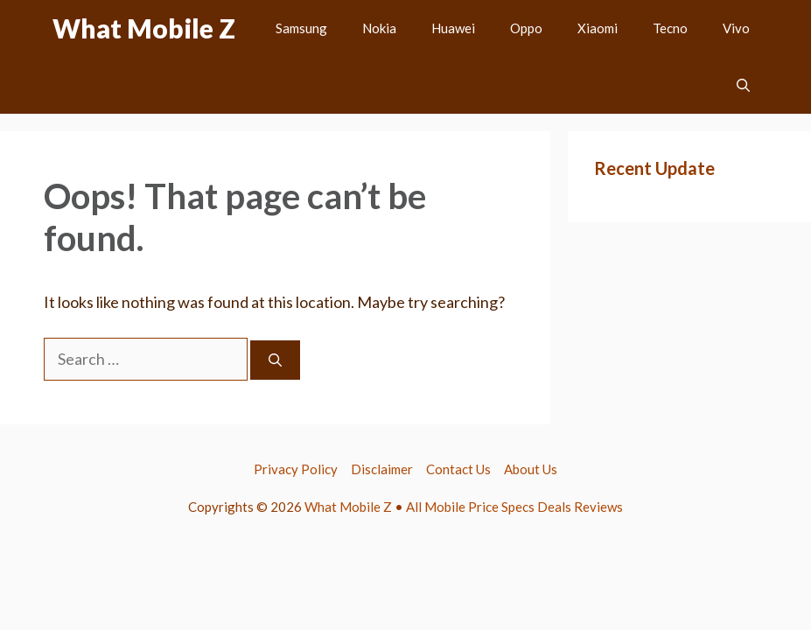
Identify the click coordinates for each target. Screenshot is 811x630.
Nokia (379, 28)
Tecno (670, 28)
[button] (743, 85)
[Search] (275, 360)
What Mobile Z (143, 28)
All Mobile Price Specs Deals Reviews (514, 506)
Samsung (301, 28)
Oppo (526, 28)
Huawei (453, 28)
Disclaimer (382, 469)
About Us (530, 469)
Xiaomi (597, 28)
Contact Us (458, 469)
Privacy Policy (296, 469)
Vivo (736, 28)
